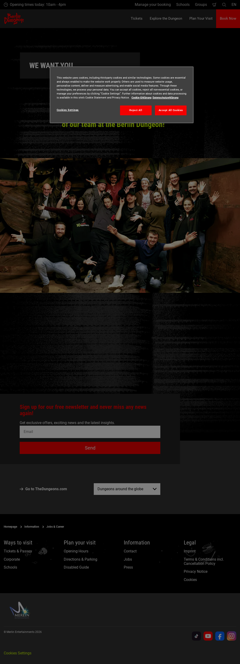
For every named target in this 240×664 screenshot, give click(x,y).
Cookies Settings (68, 110)
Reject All (135, 110)
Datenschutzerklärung (165, 97)
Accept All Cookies (171, 110)
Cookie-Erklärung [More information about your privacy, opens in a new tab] (141, 97)
